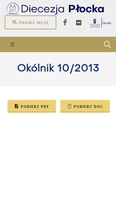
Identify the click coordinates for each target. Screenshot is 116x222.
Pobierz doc (85, 106)
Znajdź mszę (30, 22)
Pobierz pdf (31, 106)
